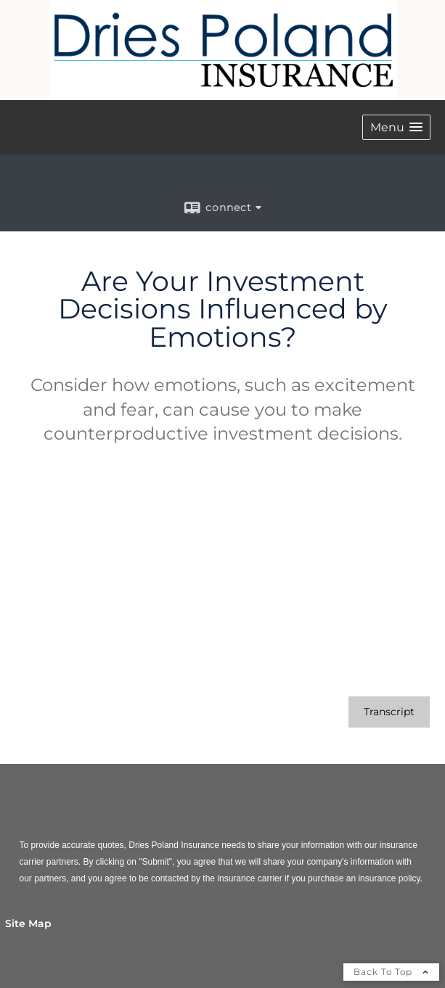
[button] (396, 127)
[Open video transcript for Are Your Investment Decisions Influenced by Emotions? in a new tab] (389, 712)
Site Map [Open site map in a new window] (28, 923)
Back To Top (391, 971)
